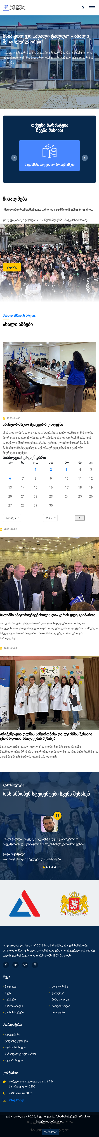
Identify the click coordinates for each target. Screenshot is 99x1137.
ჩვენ (7, 993)
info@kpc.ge (17, 1100)
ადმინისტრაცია (14, 1047)
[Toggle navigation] (92, 8)
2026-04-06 (11, 418)
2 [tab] (47, 867)
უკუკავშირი (11, 1034)
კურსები (9, 999)
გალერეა (57, 993)
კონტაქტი (57, 1012)
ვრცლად (11, 267)
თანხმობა (50, 1132)
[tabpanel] (49, 836)
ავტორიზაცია (13, 1060)
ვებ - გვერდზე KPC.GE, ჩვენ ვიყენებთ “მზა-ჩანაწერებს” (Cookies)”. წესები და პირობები (49, 1119)
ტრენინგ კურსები (15, 1041)
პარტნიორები (60, 1006)
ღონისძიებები (13, 1012)
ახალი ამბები (13, 1006)
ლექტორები (59, 986)
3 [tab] (49, 867)
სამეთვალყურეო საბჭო (19, 1054)
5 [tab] (55, 867)
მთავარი (9, 986)
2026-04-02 (8, 648)
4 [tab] (52, 867)
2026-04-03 (8, 529)
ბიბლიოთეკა (59, 999)
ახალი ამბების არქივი (19, 316)
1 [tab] (44, 867)
